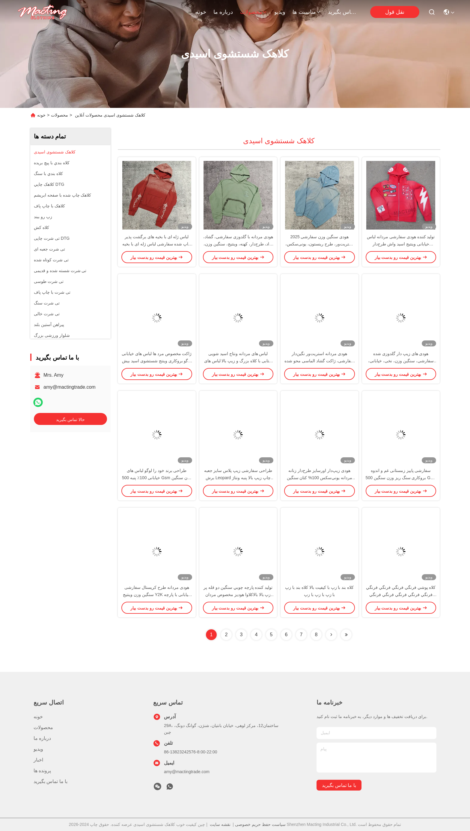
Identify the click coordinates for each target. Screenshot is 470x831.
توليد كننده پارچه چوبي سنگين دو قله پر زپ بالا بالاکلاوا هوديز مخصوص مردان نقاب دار (238, 594)
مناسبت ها (307, 12)
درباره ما (223, 12)
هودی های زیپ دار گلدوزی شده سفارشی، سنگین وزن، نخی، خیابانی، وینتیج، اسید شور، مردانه (401, 360)
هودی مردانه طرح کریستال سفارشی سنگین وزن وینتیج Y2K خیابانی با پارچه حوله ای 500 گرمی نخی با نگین (157, 594)
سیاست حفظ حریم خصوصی (260, 824)
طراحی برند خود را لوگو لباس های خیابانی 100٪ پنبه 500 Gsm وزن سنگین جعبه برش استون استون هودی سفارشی (156, 477)
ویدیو (279, 12)
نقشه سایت (220, 824)
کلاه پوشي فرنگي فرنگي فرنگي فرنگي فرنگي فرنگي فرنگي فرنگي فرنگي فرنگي (401, 594)
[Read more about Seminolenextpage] (331, 634)
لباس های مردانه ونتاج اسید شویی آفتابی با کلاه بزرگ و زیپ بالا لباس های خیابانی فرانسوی (238, 360)
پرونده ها (42, 770)
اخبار (38, 759)
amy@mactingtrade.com (69, 387)
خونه (201, 12)
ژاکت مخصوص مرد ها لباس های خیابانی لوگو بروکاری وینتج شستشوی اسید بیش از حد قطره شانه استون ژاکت (157, 360)
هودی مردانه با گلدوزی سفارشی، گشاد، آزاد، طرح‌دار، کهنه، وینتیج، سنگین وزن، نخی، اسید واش (238, 244)
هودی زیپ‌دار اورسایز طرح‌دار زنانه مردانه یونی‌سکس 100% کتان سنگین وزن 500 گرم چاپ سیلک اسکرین (319, 477)
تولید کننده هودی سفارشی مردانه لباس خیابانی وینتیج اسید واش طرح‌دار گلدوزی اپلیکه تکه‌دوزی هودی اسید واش (401, 244)
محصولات (253, 12)
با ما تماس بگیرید (342, 12)
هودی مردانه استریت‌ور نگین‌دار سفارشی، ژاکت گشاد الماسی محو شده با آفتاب (319, 360)
